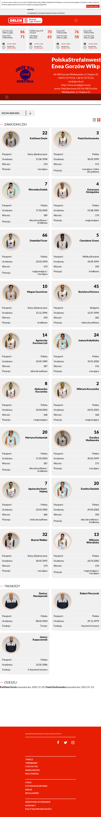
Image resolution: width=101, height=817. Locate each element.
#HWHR (30, 9)
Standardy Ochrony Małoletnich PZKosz (46, 13)
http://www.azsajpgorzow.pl (75, 84)
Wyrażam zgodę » (93, 6)
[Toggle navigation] (76, 20)
